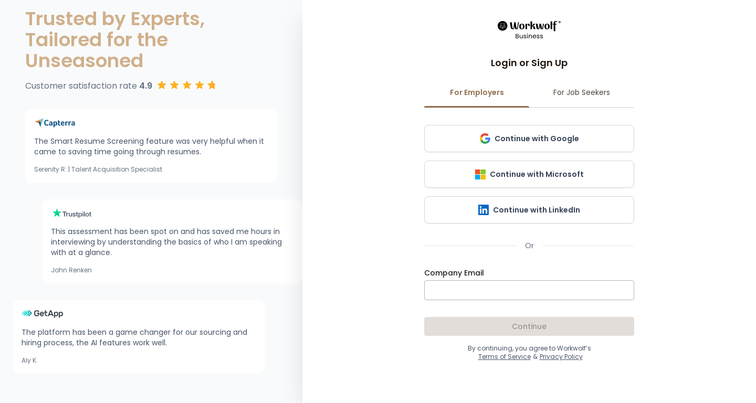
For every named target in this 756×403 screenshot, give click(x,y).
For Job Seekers (581, 97)
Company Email (454, 273)
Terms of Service (504, 357)
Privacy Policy (561, 357)
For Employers (476, 97)
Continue (529, 326)
